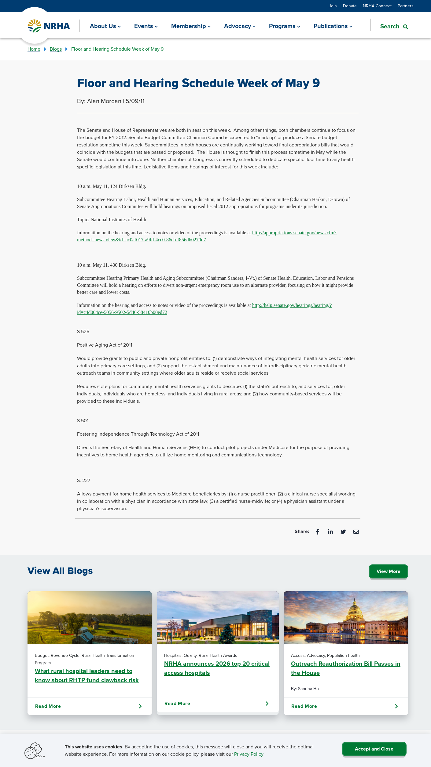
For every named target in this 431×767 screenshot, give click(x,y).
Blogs (56, 48)
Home (34, 48)
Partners (406, 6)
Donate (350, 6)
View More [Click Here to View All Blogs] (388, 571)
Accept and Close (374, 748)
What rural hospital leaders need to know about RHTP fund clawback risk (87, 675)
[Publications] (333, 26)
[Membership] (190, 26)
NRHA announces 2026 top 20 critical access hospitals (217, 668)
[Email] (356, 531)
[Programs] (284, 26)
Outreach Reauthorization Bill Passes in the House (345, 668)
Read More (88, 706)
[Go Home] (49, 26)
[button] (389, 25)
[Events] (145, 26)
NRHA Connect (377, 6)
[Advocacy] (239, 26)
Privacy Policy (248, 754)
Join (333, 6)
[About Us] (105, 26)
